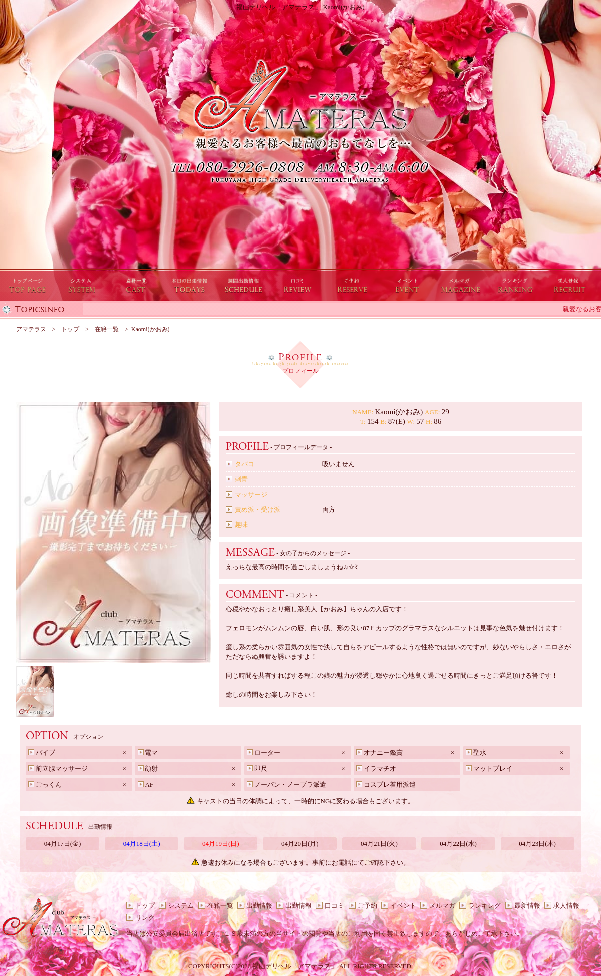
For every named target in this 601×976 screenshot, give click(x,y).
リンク (145, 917)
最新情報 (527, 905)
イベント (403, 905)
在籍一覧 (220, 905)
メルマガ (442, 905)
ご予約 (367, 905)
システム (181, 905)
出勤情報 (259, 905)
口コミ (334, 905)
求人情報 (566, 905)
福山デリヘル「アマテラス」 (294, 966)
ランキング (484, 905)
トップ (145, 905)
